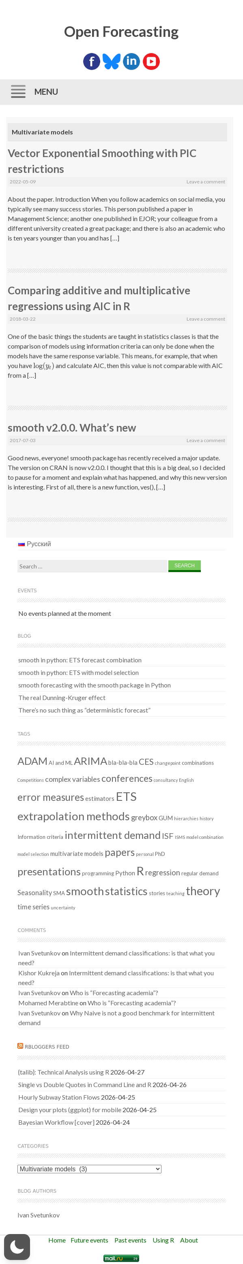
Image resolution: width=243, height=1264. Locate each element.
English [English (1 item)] (186, 780)
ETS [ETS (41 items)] (126, 796)
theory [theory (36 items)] (203, 891)
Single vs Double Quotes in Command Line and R (84, 1084)
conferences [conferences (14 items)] (127, 778)
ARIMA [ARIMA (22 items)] (90, 761)
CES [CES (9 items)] (146, 761)
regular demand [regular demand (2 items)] (200, 873)
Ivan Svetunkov (39, 953)
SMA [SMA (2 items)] (59, 893)
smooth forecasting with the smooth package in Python (94, 685)
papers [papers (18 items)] (120, 852)
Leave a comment (206, 182)
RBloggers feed (47, 1047)
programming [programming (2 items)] (98, 873)
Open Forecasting (121, 31)
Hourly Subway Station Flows (59, 1097)
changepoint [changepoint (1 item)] (168, 763)
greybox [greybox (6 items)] (144, 817)
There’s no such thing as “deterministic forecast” (84, 710)
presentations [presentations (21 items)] (49, 871)
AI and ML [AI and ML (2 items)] (61, 763)
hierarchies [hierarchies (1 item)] (186, 818)
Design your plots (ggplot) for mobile (69, 1109)
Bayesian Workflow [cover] (56, 1122)
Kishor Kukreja (39, 973)
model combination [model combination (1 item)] (205, 837)
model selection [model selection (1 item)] (33, 854)
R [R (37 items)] (140, 871)
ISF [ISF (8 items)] (168, 836)
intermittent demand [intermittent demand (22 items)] (113, 835)
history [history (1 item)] (206, 818)
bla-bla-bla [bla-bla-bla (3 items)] (123, 762)
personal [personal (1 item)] (145, 854)
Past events (130, 1240)
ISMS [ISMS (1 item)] (180, 837)
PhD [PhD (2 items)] (160, 854)
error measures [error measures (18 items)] (50, 797)
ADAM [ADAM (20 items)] (32, 761)
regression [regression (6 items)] (162, 872)
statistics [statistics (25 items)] (126, 891)
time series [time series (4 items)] (33, 907)
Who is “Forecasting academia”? (114, 992)
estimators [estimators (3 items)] (99, 798)
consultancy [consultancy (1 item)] (166, 780)
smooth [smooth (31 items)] (85, 891)
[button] (17, 1247)
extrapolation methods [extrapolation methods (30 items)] (73, 816)
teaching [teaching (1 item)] (175, 893)
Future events (89, 1240)
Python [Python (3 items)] (125, 873)
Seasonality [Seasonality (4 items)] (34, 892)
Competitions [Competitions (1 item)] (30, 780)
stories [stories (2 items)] (157, 893)
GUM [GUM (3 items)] (166, 817)
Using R (163, 1240)
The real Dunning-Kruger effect (61, 697)
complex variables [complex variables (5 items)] (72, 779)
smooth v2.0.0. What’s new (72, 427)
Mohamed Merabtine (48, 1003)
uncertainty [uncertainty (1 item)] (63, 907)
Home (57, 1240)
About (189, 1240)
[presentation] (43, 365)
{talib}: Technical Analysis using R (63, 1072)
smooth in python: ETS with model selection (78, 672)
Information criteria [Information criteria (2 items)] (40, 837)
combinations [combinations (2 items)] (198, 763)
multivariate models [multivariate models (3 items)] (76, 853)
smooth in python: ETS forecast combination (80, 660)
